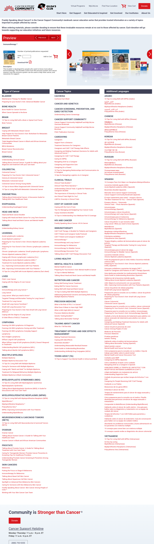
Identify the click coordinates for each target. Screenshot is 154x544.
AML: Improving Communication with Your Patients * (21, 269)
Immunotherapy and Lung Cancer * (14, 290)
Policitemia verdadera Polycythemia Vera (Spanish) (115, 237)
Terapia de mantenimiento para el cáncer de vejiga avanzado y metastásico (127, 394)
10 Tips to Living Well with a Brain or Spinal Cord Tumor (22, 120)
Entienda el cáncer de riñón (114, 390)
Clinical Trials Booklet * (63, 183)
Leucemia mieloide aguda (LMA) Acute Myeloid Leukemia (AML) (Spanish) (119, 186)
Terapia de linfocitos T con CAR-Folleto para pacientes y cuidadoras (124, 415)
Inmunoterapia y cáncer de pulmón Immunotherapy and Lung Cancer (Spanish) (120, 213)
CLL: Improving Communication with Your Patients (20, 266)
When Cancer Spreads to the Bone (14, 112)
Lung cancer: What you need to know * (16, 295)
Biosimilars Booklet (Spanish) (115, 190)
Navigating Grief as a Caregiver (66, 162)
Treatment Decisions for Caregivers (67, 145)
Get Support (75, 13)
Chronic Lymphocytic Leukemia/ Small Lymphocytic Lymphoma (25, 251)
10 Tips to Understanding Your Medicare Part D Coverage (75, 216)
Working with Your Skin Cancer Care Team (17, 492)
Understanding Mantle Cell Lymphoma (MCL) (18, 347)
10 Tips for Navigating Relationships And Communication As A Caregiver (77, 171)
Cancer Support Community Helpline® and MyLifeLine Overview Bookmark (74, 123)
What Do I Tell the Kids (63, 326)
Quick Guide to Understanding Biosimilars (70, 348)
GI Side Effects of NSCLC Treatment (15, 317)
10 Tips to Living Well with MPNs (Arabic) (119, 99)
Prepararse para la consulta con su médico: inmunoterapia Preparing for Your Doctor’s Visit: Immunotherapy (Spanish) (126, 312)
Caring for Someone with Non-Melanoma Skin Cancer (21, 485)
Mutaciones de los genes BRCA (115, 387)
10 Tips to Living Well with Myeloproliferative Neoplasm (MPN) (25, 398)
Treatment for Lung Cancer (12, 301)
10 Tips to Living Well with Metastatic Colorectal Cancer (22, 189)
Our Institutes (131, 13)
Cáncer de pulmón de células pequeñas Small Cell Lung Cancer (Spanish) (118, 289)
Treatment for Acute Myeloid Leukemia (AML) (18, 263)
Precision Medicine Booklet (65, 313)
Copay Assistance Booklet (64, 213)
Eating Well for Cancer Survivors (66, 286)
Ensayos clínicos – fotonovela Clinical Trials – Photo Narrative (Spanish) (119, 203)
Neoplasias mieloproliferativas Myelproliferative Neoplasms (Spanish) (118, 232)
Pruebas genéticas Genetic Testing (111, 337)
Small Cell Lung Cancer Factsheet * (15, 304)
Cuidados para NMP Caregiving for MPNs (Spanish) (115, 359)
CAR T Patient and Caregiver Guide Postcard (71, 234)
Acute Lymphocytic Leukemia (12, 236)
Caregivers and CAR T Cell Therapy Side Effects (72, 148)
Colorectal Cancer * (9, 172)
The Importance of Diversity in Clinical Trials (71, 193)
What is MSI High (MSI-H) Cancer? (67, 310)
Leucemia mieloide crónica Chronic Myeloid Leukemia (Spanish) (117, 256)
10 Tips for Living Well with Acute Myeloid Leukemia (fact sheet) (25, 271)
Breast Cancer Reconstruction (13, 149)
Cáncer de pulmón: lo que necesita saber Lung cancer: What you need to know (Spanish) (121, 223)
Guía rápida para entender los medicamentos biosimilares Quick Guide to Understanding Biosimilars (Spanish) (125, 274)
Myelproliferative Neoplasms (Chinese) (118, 127)
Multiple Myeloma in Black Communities (17, 375)
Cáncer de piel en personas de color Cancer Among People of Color (117, 328)
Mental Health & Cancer (63, 267)
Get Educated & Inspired (95, 13)
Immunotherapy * (61, 240)
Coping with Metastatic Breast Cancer (16, 131)
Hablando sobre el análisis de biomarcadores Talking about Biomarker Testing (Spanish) (121, 342)
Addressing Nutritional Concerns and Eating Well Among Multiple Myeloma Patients (75, 296)
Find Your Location (109, 6)
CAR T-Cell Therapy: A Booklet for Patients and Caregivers (76, 231)
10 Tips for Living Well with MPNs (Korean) (120, 139)
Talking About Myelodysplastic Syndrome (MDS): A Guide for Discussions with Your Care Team (24, 389)
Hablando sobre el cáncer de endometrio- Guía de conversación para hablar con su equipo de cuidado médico (127, 420)
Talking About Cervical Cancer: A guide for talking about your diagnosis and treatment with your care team (24, 163)
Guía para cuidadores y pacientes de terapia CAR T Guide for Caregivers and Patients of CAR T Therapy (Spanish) (127, 269)
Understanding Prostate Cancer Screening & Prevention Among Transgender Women (25, 459)
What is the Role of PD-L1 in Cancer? (68, 304)
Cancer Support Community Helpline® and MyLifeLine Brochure (74, 128)
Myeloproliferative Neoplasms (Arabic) (118, 107)
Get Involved (116, 13)
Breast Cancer (7, 152)
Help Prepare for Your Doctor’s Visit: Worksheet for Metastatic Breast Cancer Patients (24, 135)
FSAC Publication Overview (64, 132)
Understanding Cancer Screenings (67, 114)
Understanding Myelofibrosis (12, 413)
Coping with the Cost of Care (65, 207)
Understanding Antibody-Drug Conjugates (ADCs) (73, 351)
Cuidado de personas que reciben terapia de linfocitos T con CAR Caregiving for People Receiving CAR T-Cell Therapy (126, 379)
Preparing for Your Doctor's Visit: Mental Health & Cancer (75, 270)
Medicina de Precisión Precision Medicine (112, 333)
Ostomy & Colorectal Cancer (12, 178)
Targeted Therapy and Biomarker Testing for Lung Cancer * (23, 298)
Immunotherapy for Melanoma (13, 473)
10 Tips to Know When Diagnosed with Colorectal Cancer (23, 186)
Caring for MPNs (61, 159)
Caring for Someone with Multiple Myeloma (18, 366)
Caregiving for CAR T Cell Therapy (67, 156)
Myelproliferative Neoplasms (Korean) (118, 147)
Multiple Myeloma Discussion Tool (14, 361)
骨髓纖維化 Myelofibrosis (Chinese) (113, 123)
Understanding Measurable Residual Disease (71, 345)
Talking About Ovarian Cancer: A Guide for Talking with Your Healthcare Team (24, 437)
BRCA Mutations (8, 146)
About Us (145, 13)
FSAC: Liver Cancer (9, 279)
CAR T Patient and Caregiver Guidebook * (70, 237)
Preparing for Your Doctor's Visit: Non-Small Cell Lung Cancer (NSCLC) (24, 311)
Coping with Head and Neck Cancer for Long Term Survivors (24, 217)
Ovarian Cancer (7, 433)
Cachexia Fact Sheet (62, 99)
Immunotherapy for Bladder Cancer (67, 248)
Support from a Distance (63, 143)
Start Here (61, 13)
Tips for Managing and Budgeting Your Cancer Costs (74, 210)
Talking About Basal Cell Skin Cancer (15, 476)
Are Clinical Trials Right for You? (66, 196)
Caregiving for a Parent (63, 167)
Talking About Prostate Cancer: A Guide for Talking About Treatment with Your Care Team (23, 449)
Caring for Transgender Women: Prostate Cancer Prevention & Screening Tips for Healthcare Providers (24, 454)
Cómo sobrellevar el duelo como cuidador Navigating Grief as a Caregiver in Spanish (119, 364)
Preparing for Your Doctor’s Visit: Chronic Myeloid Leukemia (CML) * (24, 243)
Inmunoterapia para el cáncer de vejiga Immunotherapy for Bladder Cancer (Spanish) (121, 251)
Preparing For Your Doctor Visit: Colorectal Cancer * (21, 175)
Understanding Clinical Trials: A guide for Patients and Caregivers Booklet (74, 190)
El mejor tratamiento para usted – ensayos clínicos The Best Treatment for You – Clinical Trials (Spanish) (124, 198)
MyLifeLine (93, 6)
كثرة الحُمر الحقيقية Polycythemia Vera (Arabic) (114, 110)
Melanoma (6, 468)
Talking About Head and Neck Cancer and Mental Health (22, 220)
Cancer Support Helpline (26, 528)
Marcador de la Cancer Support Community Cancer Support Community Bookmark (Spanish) (122, 194)
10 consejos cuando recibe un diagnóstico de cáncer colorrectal (127, 431)
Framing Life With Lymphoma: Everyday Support (19, 331)
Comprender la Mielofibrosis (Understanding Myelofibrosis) (126, 404)
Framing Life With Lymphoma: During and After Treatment (23, 328)
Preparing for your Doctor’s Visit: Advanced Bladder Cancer (23, 102)
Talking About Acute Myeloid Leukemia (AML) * (19, 260)
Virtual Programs (78, 6)
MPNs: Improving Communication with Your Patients (21, 410)
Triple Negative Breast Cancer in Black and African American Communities (24, 142)
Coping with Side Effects (63, 340)
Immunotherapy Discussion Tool (66, 251)
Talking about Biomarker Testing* (67, 319)
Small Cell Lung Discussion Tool (13, 307)
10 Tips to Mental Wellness (64, 272)
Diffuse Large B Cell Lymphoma (13, 340)
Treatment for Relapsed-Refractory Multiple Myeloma (21, 372)
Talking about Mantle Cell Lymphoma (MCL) (18, 350)
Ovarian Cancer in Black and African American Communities (24, 440)
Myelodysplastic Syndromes (12, 386)
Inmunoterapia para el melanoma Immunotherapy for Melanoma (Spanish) (119, 218)
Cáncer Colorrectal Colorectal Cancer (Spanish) (114, 302)
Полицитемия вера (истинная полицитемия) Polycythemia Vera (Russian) (114, 172)
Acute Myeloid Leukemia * (11, 239)
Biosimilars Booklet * (62, 343)
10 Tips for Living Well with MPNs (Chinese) (120, 119)
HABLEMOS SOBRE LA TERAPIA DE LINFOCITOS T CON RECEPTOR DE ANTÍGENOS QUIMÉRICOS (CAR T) (124, 368)
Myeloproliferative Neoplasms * (13, 404)
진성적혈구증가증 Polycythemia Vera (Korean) (114, 151)
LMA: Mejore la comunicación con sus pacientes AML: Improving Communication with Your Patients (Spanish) (126, 284)
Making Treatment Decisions (65, 337)
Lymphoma (6, 334)
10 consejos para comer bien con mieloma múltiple (123, 428)
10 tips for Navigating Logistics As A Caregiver (72, 175)
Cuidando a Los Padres (112, 384)
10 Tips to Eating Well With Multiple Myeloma (71, 292)
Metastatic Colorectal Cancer (12, 181)
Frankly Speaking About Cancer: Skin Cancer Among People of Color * (25, 489)
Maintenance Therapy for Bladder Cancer (17, 99)
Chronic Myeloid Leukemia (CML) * (14, 254)
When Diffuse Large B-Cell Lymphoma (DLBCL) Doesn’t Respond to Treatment (25, 343)
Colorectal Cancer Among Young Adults (16, 184)
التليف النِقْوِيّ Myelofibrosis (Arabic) (112, 103)
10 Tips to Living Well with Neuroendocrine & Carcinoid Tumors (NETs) (25, 424)
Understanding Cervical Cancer (13, 160)
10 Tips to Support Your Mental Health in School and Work (76, 359)
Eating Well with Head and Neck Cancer (69, 289)
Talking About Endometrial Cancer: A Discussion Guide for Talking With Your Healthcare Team (23, 198)
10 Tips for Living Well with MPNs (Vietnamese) (121, 439)
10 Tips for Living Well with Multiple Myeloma (18, 363)
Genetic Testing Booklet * (64, 316)
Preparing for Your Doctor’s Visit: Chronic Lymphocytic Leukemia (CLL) (25, 248)
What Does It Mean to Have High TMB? (69, 307)
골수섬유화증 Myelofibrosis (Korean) (112, 143)
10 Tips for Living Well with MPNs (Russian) (120, 160)
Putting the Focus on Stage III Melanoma (17, 470)
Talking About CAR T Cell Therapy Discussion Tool (73, 254)
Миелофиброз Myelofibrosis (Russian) (113, 164)
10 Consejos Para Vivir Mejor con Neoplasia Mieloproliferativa (127, 182)
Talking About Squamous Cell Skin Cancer (17, 479)
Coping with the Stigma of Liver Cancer (16, 282)
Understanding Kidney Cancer (13, 228)
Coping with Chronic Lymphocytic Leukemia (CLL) (20, 257)
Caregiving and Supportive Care (66, 164)
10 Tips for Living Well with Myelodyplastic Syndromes (22, 383)
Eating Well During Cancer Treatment (68, 283)
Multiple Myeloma (8, 358)
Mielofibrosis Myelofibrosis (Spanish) (113, 228)
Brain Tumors (7, 123)
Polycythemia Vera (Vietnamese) (116, 450)
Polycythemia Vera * (9, 407)
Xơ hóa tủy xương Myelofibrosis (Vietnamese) (114, 443)
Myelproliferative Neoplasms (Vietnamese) (120, 447)
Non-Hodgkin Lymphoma (11, 337)
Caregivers (58, 140)
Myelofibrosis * (7, 401)
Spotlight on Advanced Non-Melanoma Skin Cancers (21, 482)
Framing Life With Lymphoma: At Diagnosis (18, 325)
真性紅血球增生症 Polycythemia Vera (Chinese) (115, 131)
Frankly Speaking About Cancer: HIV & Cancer (71, 223)
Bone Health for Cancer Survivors (14, 109)
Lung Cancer (6, 293)
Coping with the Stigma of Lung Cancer (16, 315)
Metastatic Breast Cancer (11, 138)
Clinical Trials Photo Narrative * (66, 186)
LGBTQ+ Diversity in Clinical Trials (67, 199)
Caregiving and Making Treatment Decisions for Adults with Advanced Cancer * (76, 152)
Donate (144, 6)
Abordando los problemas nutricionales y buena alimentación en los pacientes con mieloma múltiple (128, 425)
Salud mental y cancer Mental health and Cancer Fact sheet (117, 347)
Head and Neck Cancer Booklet (13, 215)
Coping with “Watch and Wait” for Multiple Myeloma (21, 369)
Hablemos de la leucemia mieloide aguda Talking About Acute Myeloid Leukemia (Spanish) (122, 279)
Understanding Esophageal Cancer (14, 207)
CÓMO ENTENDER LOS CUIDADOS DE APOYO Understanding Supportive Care (121, 373)
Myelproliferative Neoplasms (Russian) (118, 167)
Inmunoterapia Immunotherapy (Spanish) (113, 208)
